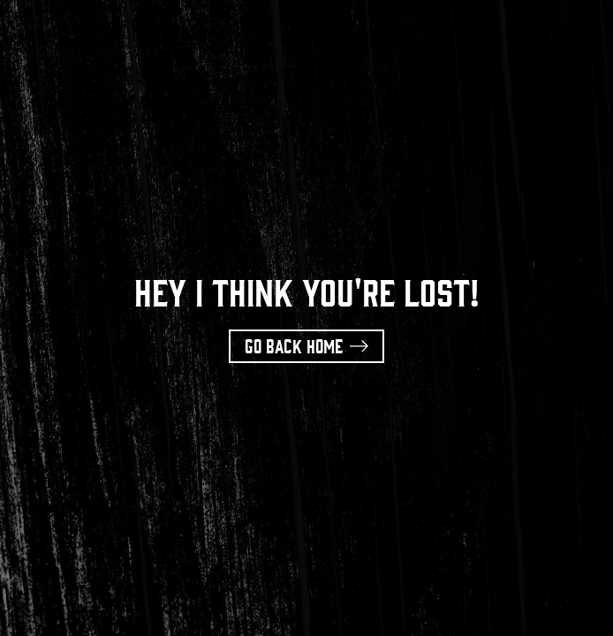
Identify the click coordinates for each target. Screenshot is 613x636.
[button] (306, 346)
